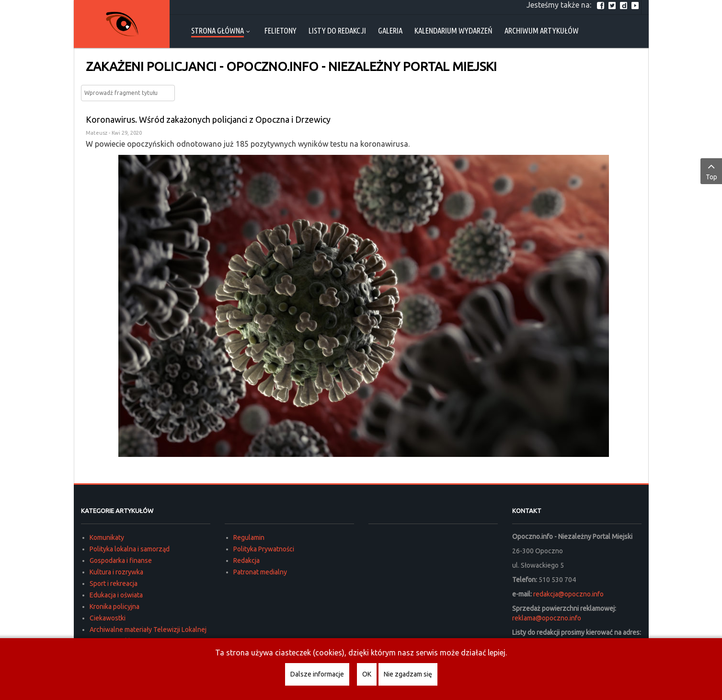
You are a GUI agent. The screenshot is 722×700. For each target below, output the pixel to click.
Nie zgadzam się (408, 674)
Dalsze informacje (317, 674)
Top (711, 171)
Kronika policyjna (114, 606)
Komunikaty (107, 537)
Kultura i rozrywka (116, 572)
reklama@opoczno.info (546, 618)
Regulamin (248, 537)
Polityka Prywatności (263, 549)
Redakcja (246, 560)
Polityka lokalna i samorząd (130, 549)
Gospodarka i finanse (121, 560)
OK (366, 674)
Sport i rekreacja (114, 583)
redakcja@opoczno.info (568, 594)
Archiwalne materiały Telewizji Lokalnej (148, 629)
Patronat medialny (260, 572)
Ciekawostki (108, 618)
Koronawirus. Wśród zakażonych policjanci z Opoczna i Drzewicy (208, 119)
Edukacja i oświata (116, 595)
